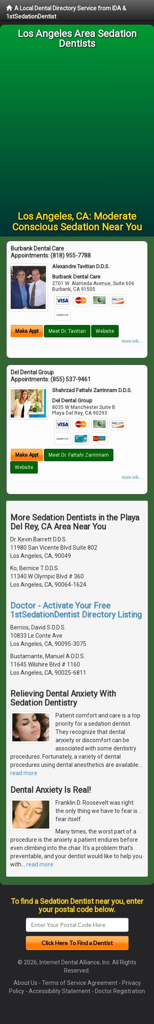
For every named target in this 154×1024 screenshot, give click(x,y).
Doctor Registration (120, 991)
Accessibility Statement (59, 991)
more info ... (132, 341)
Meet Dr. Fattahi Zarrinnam (78, 455)
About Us (25, 983)
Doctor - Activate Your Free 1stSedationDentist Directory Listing (76, 610)
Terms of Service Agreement (79, 983)
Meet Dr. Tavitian (67, 331)
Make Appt (27, 331)
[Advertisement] (77, 130)
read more (23, 773)
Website (105, 331)
